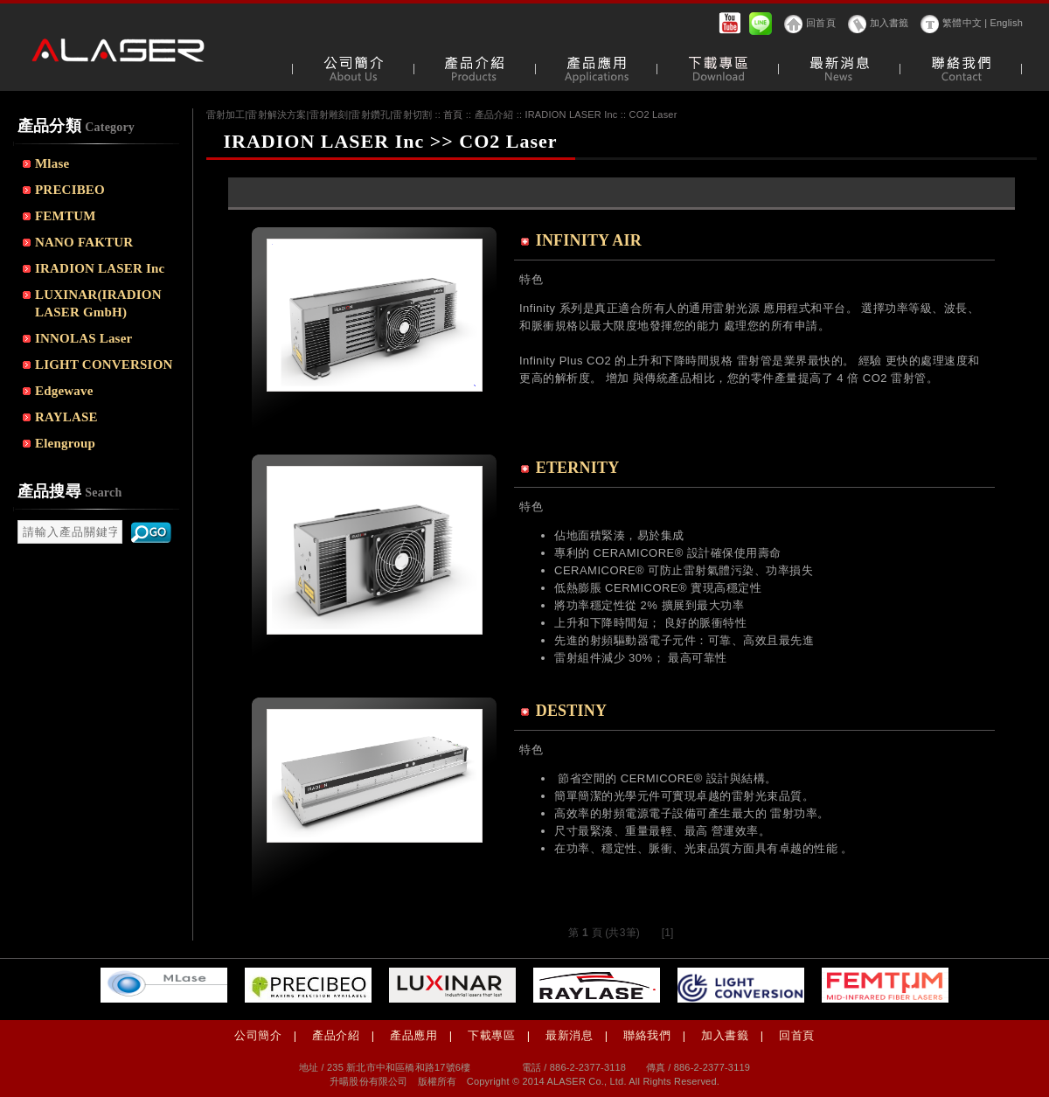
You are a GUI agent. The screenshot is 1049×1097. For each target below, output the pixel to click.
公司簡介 (257, 1035)
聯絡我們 (646, 1035)
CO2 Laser (653, 114)
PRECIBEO (70, 190)
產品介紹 (335, 1035)
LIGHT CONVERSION (104, 364)
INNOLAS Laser (83, 338)
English (1006, 22)
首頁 (452, 114)
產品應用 (413, 1035)
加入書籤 (889, 22)
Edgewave (64, 391)
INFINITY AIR (589, 240)
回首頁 (821, 22)
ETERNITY (578, 467)
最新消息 (569, 1035)
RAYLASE (66, 417)
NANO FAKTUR (84, 242)
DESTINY (571, 710)
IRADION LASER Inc (99, 268)
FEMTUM (65, 216)
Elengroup (65, 443)
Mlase (52, 163)
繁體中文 (962, 22)
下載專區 (491, 1035)
